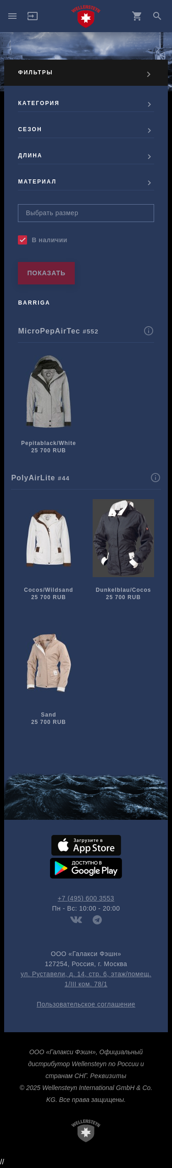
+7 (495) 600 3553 (86, 898)
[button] (32, 19)
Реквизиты (108, 1075)
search (157, 16)
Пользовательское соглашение (86, 1004)
